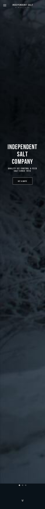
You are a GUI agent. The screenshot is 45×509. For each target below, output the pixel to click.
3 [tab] (25, 485)
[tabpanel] (22, 242)
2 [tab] (22, 485)
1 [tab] (19, 485)
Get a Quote (22, 181)
